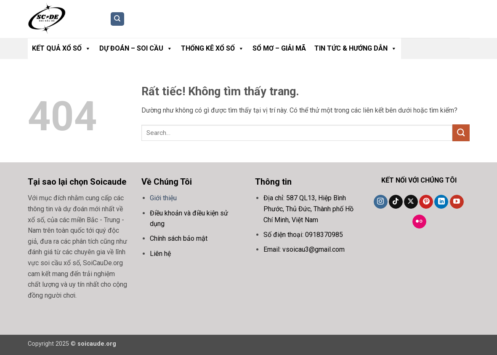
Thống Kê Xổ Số (212, 48)
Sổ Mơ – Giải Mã (279, 48)
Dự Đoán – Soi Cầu (136, 48)
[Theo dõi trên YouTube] (457, 202)
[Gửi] (460, 132)
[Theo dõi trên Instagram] (381, 202)
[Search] (117, 19)
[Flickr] (419, 222)
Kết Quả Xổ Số (61, 48)
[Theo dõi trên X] (411, 202)
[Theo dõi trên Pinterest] (426, 202)
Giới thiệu (163, 198)
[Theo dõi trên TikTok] (396, 202)
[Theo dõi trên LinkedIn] (441, 202)
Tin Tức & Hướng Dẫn (355, 48)
